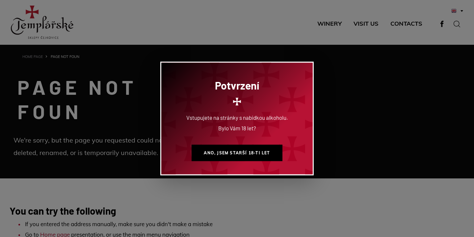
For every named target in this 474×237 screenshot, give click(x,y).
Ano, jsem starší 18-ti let (237, 152)
